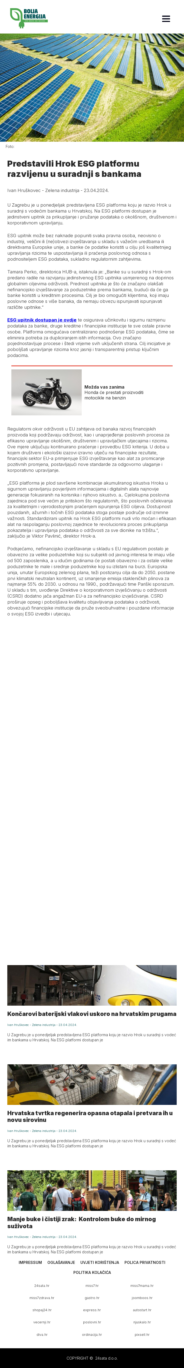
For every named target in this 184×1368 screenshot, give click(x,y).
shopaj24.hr (42, 1310)
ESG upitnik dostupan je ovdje (42, 320)
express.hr (92, 1310)
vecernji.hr (42, 1322)
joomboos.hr (142, 1298)
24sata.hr (42, 1286)
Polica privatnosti (144, 1262)
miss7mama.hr (142, 1286)
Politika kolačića (92, 1272)
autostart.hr (142, 1310)
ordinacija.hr (92, 1335)
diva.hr (42, 1335)
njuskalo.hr (142, 1322)
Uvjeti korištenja (99, 1262)
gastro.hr (92, 1298)
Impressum (30, 1262)
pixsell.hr (142, 1335)
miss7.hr (92, 1286)
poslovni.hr (92, 1322)
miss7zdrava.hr (41, 1298)
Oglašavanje (61, 1262)
